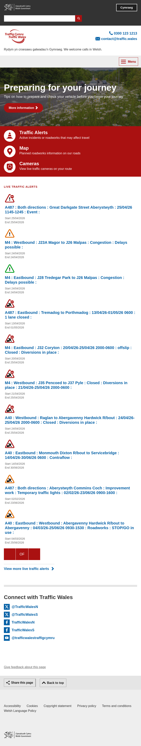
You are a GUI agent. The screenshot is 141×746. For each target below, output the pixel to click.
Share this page (22, 682)
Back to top (55, 682)
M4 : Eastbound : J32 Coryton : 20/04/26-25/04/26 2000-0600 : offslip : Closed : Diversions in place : (68, 350)
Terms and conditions (116, 706)
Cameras (29, 163)
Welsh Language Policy (20, 710)
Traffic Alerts (33, 132)
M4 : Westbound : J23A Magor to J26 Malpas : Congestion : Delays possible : (66, 244)
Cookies (32, 706)
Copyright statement (57, 706)
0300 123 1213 (125, 33)
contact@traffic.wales (119, 39)
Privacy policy (86, 706)
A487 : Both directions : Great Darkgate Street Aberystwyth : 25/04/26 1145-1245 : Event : (68, 209)
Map (24, 148)
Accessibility (12, 706)
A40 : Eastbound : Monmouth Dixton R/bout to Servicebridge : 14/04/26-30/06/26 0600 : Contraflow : (62, 455)
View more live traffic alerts (26, 569)
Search (78, 18)
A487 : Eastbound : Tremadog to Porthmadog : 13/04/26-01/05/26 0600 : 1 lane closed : (70, 314)
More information (21, 107)
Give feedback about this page (25, 667)
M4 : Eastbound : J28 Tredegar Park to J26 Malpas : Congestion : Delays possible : (64, 279)
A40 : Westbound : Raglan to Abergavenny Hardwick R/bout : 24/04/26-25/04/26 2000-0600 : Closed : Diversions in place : (70, 420)
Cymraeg (126, 7)
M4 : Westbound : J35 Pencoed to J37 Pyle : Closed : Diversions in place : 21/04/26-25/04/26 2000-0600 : (66, 385)
